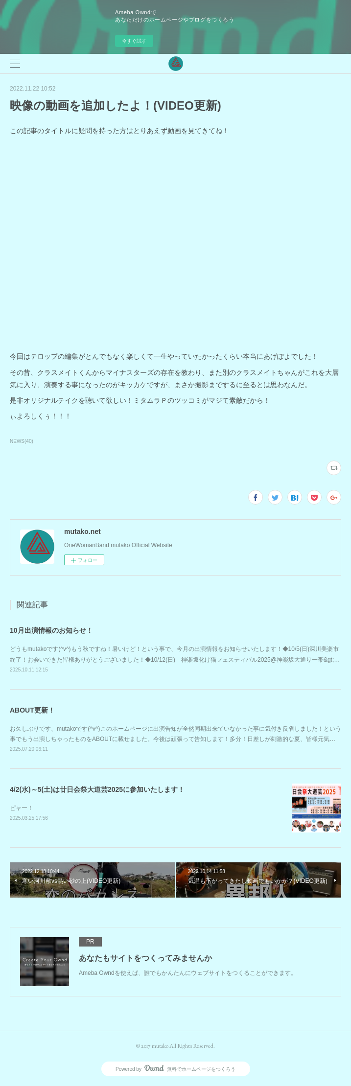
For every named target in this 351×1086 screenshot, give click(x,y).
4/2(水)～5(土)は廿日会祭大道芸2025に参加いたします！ (97, 789)
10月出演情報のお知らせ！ (51, 630)
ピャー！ (21, 808)
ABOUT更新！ (32, 710)
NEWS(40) (21, 441)
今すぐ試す (134, 41)
